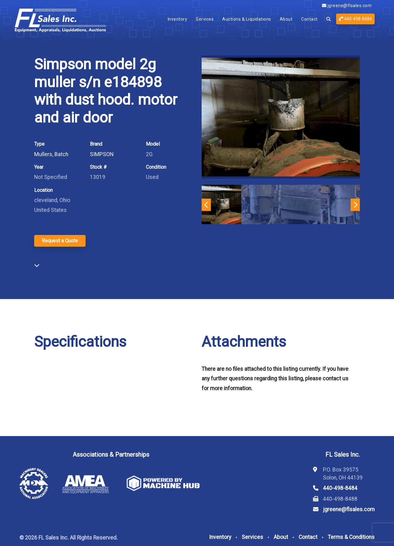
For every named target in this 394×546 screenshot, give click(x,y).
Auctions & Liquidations (246, 19)
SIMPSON (102, 154)
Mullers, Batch (51, 154)
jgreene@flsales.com (347, 5)
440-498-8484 (355, 18)
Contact (309, 19)
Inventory (177, 19)
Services (205, 19)
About (286, 19)
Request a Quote (60, 241)
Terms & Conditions (351, 537)
